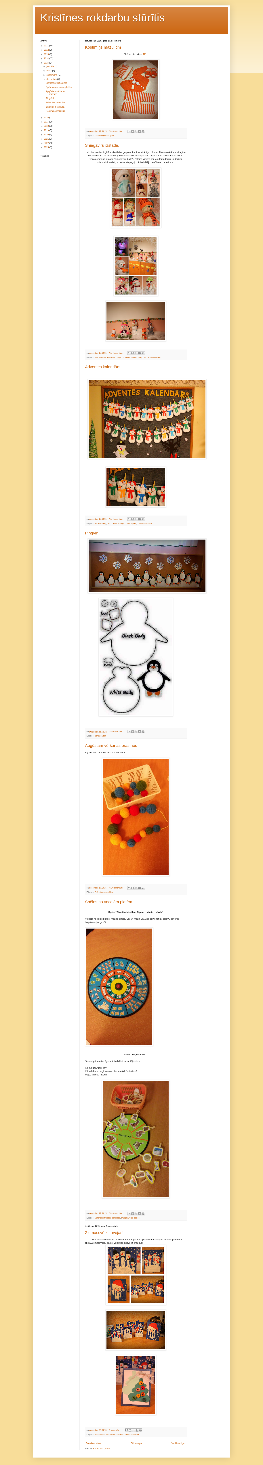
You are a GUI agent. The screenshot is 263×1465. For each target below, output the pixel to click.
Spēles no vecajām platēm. (109, 902)
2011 (46, 45)
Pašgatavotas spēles (104, 892)
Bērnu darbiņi (100, 523)
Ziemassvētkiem (154, 357)
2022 (46, 143)
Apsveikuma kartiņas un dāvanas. (109, 1435)
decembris (51, 79)
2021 (46, 139)
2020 (46, 134)
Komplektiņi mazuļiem (104, 136)
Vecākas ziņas (178, 1443)
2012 (46, 50)
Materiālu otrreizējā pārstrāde (107, 1218)
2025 (46, 147)
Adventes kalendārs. (103, 367)
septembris (52, 75)
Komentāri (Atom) (101, 1448)
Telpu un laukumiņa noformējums (131, 357)
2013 (46, 54)
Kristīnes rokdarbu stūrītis (103, 17)
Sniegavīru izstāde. (102, 145)
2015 (46, 63)
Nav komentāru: (116, 131)
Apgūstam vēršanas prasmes (111, 745)
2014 (46, 58)
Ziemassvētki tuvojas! (104, 1232)
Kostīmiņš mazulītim (103, 47)
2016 (46, 117)
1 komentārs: (115, 1430)
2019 (46, 130)
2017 (46, 122)
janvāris (50, 66)
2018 (46, 126)
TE (144, 54)
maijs (49, 70)
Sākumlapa (136, 1443)
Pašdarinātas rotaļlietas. (105, 357)
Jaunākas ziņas (93, 1443)
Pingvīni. (92, 533)
